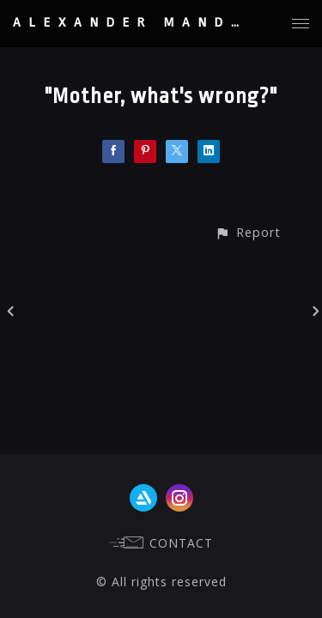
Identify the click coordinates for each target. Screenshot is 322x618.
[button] (248, 232)
